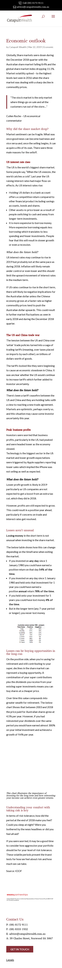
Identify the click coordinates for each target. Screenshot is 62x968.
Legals (10, 960)
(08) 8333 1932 (18, 929)
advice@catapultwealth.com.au (27, 934)
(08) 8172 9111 (18, 924)
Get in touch (19, 949)
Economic (48, 47)
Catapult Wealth (17, 47)
